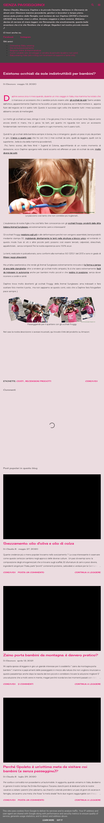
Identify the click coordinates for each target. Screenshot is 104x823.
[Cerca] (92, 4)
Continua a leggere (88, 572)
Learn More (48, 820)
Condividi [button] (91, 381)
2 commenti (25, 684)
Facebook (8, 37)
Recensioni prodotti (38, 381)
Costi (20, 381)
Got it (60, 820)
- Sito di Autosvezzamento (21, 48)
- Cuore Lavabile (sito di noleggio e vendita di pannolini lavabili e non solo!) (43, 53)
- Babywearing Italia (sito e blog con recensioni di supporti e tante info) (42, 55)
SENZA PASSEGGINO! (24, 5)
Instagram (25, 37)
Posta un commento (31, 572)
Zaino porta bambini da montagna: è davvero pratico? (50, 655)
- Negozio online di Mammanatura (25, 50)
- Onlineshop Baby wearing (21, 45)
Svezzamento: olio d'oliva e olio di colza (38, 543)
